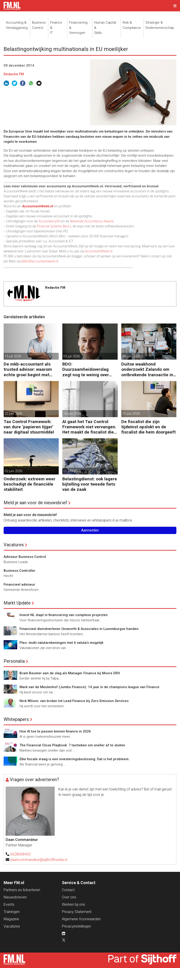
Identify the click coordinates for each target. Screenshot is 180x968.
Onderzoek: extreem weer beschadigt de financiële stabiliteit (29, 484)
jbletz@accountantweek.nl (39, 261)
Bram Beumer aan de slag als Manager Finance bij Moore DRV (69, 673)
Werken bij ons (73, 904)
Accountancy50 (49, 221)
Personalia (14, 661)
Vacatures (14, 544)
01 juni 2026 (72, 471)
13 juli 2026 (13, 356)
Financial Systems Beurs (54, 226)
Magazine (11, 919)
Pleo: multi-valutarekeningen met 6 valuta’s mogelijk (61, 643)
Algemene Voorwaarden (81, 919)
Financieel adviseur (19, 584)
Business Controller (19, 571)
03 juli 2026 (71, 356)
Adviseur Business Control (25, 557)
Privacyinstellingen (76, 926)
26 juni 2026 (131, 356)
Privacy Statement (76, 912)
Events (9, 904)
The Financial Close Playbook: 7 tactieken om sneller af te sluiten (72, 745)
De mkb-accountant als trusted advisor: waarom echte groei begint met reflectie (28, 369)
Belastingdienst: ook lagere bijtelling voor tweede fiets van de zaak (89, 484)
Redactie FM (14, 74)
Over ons (69, 897)
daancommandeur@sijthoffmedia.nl (38, 860)
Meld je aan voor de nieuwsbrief (35, 502)
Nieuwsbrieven (15, 897)
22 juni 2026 (13, 413)
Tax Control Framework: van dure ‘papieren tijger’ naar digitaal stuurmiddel (29, 427)
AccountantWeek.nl (98, 251)
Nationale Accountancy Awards (92, 221)
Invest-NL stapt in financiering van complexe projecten (63, 615)
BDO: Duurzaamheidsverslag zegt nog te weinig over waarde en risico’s (85, 369)
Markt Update (17, 603)
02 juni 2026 (13, 471)
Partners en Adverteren (22, 890)
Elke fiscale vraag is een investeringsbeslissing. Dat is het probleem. (74, 759)
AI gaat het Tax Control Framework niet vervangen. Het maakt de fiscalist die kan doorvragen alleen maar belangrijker (89, 427)
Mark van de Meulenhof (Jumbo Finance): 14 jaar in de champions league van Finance (89, 687)
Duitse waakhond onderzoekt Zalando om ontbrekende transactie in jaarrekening (147, 369)
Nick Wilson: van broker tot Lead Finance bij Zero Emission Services (74, 701)
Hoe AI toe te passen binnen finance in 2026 (55, 731)
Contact (68, 890)
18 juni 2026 (72, 413)
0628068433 (20, 854)
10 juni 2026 (131, 413)
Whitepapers (16, 719)
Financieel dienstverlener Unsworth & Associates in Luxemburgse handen (79, 629)
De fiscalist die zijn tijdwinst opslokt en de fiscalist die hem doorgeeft (148, 427)
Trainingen (11, 912)
